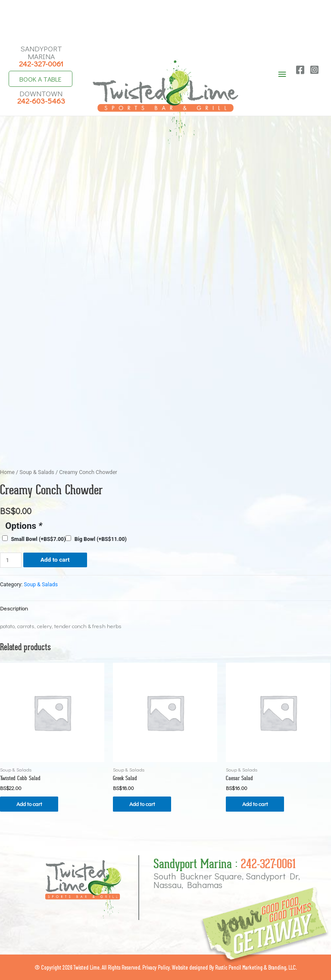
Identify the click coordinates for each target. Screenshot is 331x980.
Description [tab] (14, 607)
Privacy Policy (156, 967)
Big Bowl (101, 538)
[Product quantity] (11, 559)
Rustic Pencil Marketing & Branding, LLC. (256, 967)
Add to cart (55, 559)
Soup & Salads (36, 471)
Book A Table (41, 78)
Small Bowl (38, 538)
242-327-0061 (268, 863)
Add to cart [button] (30, 803)
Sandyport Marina (41, 55)
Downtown (41, 96)
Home (7, 471)
